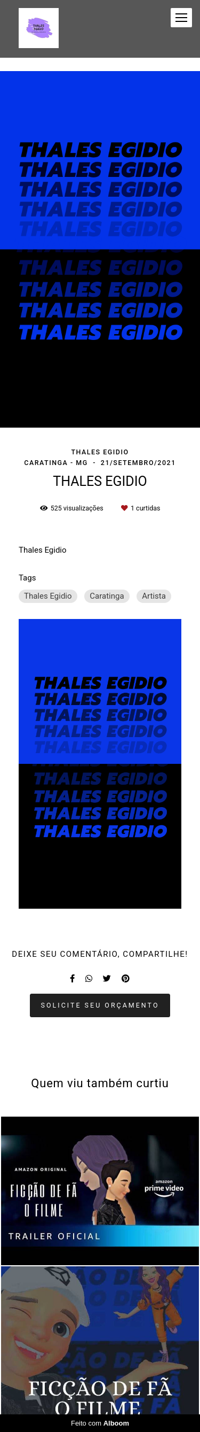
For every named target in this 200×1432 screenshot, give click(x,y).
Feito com (100, 1423)
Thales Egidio (48, 596)
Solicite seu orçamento (100, 1005)
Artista (154, 596)
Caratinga (107, 596)
